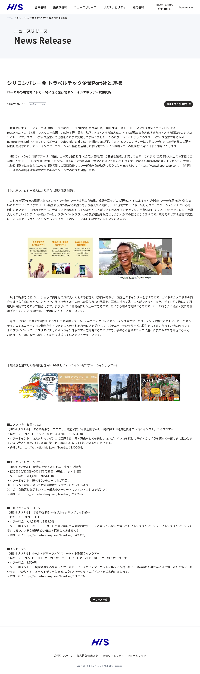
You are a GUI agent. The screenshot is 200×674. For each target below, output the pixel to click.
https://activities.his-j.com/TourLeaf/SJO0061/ (52, 447)
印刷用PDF (177, 104)
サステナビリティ (114, 7)
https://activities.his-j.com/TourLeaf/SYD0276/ (52, 494)
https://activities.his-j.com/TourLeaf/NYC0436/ (54, 535)
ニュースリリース (85, 7)
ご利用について (63, 655)
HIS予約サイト (137, 655)
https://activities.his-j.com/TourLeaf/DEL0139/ (54, 576)
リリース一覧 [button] (100, 599)
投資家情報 (60, 7)
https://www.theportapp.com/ (159, 165)
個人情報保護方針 (87, 655)
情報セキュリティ (113, 655)
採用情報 (138, 7)
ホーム (10, 17)
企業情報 (40, 7)
